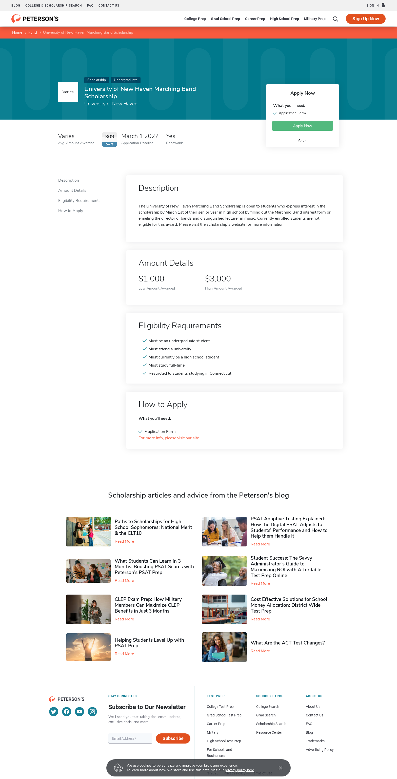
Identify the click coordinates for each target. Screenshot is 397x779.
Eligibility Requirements (79, 200)
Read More (124, 541)
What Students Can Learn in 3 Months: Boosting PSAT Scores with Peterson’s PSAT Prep (154, 567)
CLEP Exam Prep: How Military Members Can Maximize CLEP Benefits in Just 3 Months (148, 605)
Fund (32, 32)
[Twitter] (53, 711)
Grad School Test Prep (224, 715)
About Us (313, 707)
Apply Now (302, 125)
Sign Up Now (365, 18)
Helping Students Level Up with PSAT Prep (149, 643)
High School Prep (284, 19)
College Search (267, 707)
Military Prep (315, 19)
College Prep (195, 19)
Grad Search (266, 715)
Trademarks (315, 741)
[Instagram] (92, 711)
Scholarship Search (271, 724)
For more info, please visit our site (168, 438)
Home (17, 32)
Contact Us (314, 715)
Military (213, 732)
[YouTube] (79, 711)
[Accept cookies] (277, 768)
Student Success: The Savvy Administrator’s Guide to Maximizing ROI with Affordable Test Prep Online (286, 567)
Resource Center (269, 732)
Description (68, 180)
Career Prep (255, 19)
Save (302, 140)
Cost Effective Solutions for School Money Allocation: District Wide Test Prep (289, 605)
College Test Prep (220, 707)
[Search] (336, 18)
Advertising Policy (320, 750)
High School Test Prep (224, 741)
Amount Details (72, 190)
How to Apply (70, 211)
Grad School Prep (225, 19)
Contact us (108, 5)
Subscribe (173, 738)
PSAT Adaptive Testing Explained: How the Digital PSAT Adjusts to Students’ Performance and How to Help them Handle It (289, 527)
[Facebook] (66, 711)
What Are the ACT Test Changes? (288, 643)
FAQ (90, 5)
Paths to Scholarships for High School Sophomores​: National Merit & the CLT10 (153, 527)
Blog (15, 5)
